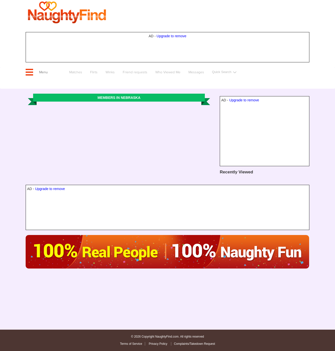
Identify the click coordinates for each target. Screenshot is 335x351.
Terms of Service (131, 344)
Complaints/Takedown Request (194, 344)
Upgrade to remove (171, 36)
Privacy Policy (158, 344)
